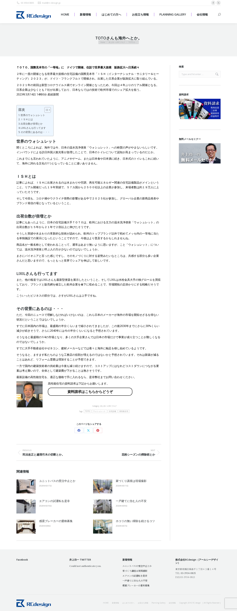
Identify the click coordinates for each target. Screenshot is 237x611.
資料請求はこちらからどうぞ (90, 391)
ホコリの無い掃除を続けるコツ (135, 521)
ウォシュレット (99, 411)
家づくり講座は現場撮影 (131, 481)
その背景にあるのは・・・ (35, 132)
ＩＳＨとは (27, 119)
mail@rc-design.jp (49, 3)
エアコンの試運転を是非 (54, 501)
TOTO (87, 411)
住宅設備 (112, 411)
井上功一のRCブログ (108, 406)
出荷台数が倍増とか (32, 123)
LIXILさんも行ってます (33, 127)
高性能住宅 (123, 411)
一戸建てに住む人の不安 (131, 501)
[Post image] (26, 486)
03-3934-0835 (188, 573)
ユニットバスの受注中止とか (57, 481)
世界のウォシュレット (33, 115)
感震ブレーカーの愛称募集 (56, 521)
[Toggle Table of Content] (46, 110)
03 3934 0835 (25, 3)
